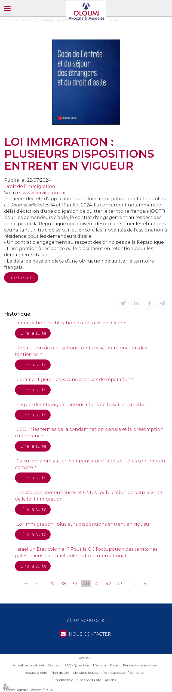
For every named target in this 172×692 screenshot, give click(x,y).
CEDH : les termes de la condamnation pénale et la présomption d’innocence (89, 432)
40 (86, 583)
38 (63, 583)
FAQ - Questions (76, 665)
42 (108, 583)
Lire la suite (21, 277)
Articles (110, 680)
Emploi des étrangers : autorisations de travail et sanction (82, 404)
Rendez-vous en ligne (139, 665)
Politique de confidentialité (123, 672)
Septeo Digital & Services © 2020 (28, 690)
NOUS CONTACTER (90, 634)
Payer (114, 665)
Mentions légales (86, 672)
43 (119, 583)
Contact (54, 665)
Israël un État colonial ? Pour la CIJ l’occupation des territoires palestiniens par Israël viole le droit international (86, 552)
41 (97, 583)
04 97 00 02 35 (90, 620)
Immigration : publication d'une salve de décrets (71, 322)
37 (52, 583)
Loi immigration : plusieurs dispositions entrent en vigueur (83, 524)
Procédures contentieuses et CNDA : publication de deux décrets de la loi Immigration (89, 496)
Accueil (84, 658)
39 (74, 583)
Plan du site (60, 672)
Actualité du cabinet (28, 665)
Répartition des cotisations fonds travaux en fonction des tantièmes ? (81, 351)
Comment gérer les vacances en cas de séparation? (74, 379)
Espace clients (36, 672)
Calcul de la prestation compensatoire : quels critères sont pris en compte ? (90, 464)
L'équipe (99, 665)
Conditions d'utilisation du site (77, 680)
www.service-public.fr (47, 192)
